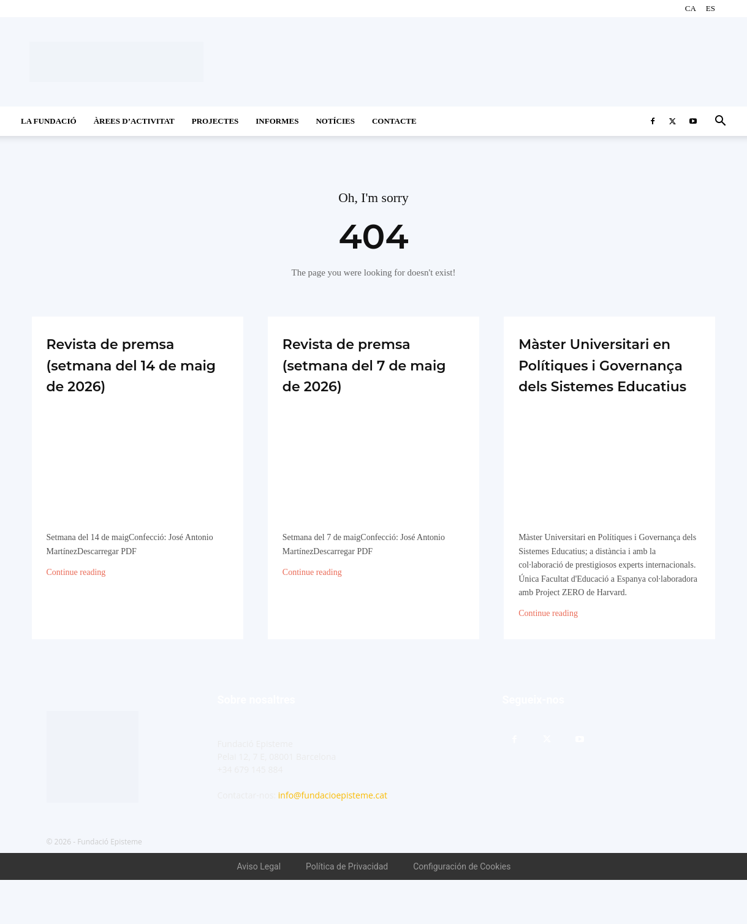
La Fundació (49, 121)
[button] (720, 122)
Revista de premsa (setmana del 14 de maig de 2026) (135, 365)
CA (690, 8)
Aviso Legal (259, 910)
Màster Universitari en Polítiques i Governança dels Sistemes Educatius (607, 386)
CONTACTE (394, 121)
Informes (277, 121)
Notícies (335, 121)
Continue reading (76, 573)
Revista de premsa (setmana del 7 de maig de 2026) (369, 365)
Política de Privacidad (347, 910)
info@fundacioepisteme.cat (332, 839)
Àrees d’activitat (134, 121)
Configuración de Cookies (461, 910)
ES (710, 8)
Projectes (215, 121)
